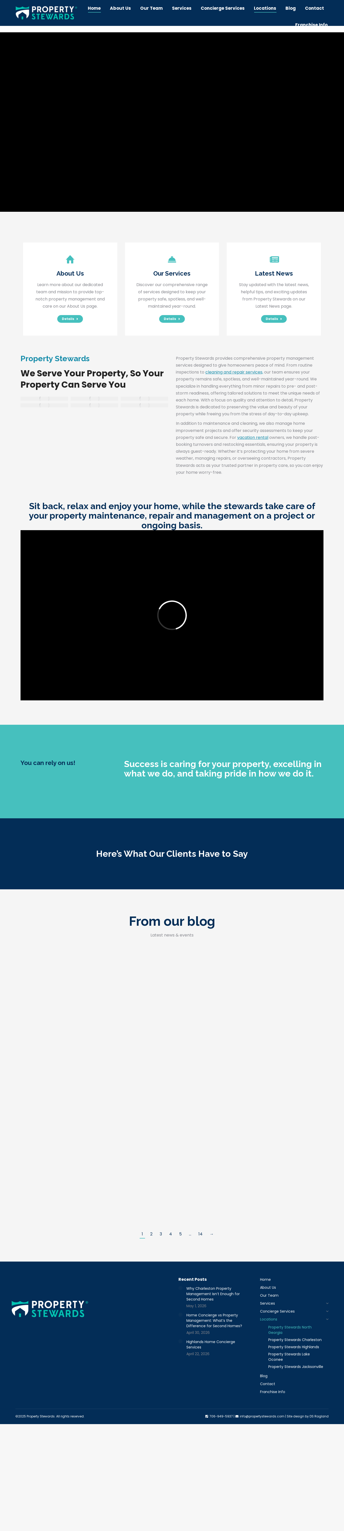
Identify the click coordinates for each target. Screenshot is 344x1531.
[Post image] (180, 1288)
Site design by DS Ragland (308, 1416)
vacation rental (252, 437)
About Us (70, 273)
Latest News (274, 273)
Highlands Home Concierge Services (210, 1344)
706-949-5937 (212, 3)
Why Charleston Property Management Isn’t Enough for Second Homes (213, 1294)
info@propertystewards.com (262, 3)
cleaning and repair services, (234, 372)
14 (200, 1234)
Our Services (171, 273)
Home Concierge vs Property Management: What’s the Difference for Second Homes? (214, 1320)
